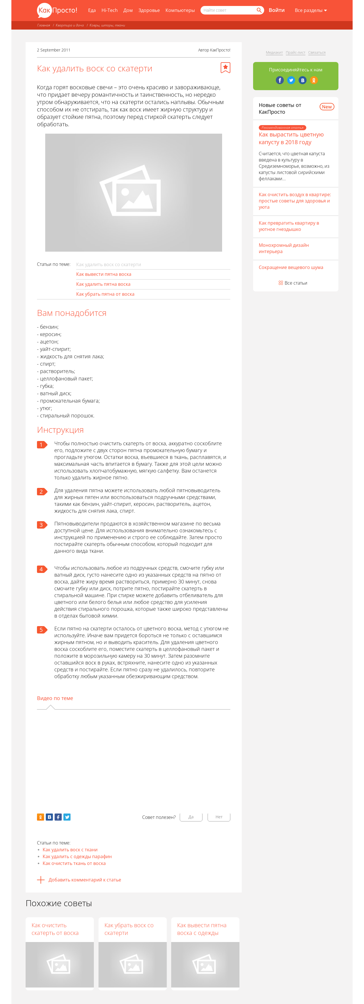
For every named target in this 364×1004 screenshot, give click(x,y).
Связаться (317, 52)
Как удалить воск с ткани (70, 849)
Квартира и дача (70, 25)
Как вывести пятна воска (103, 274)
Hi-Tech (110, 10)
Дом (128, 10)
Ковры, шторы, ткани (107, 25)
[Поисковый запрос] (232, 10)
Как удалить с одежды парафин (77, 856)
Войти (277, 10)
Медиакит (274, 52)
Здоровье (149, 10)
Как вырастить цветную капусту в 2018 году (291, 138)
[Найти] (259, 10)
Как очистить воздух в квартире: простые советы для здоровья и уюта (295, 200)
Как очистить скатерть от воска (55, 929)
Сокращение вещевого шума (291, 267)
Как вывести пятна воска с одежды (202, 929)
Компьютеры (180, 10)
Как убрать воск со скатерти (129, 929)
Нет (219, 816)
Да (191, 816)
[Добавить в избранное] (225, 67)
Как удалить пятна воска (103, 284)
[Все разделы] (311, 10)
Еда (92, 10)
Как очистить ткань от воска (74, 863)
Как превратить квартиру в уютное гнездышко (289, 226)
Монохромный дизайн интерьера (284, 248)
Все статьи (296, 283)
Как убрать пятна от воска (105, 294)
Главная (43, 25)
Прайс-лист (295, 52)
